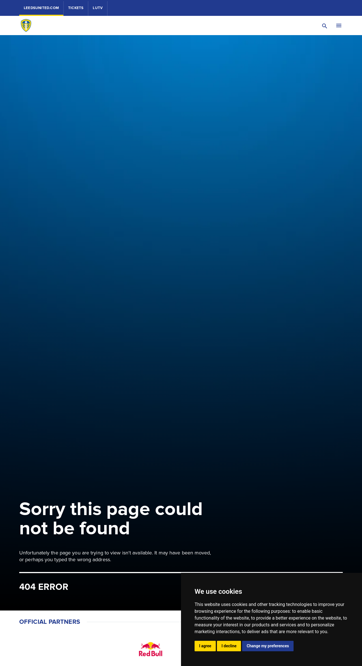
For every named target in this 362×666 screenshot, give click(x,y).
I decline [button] (228, 646)
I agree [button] (205, 646)
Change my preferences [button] (268, 646)
